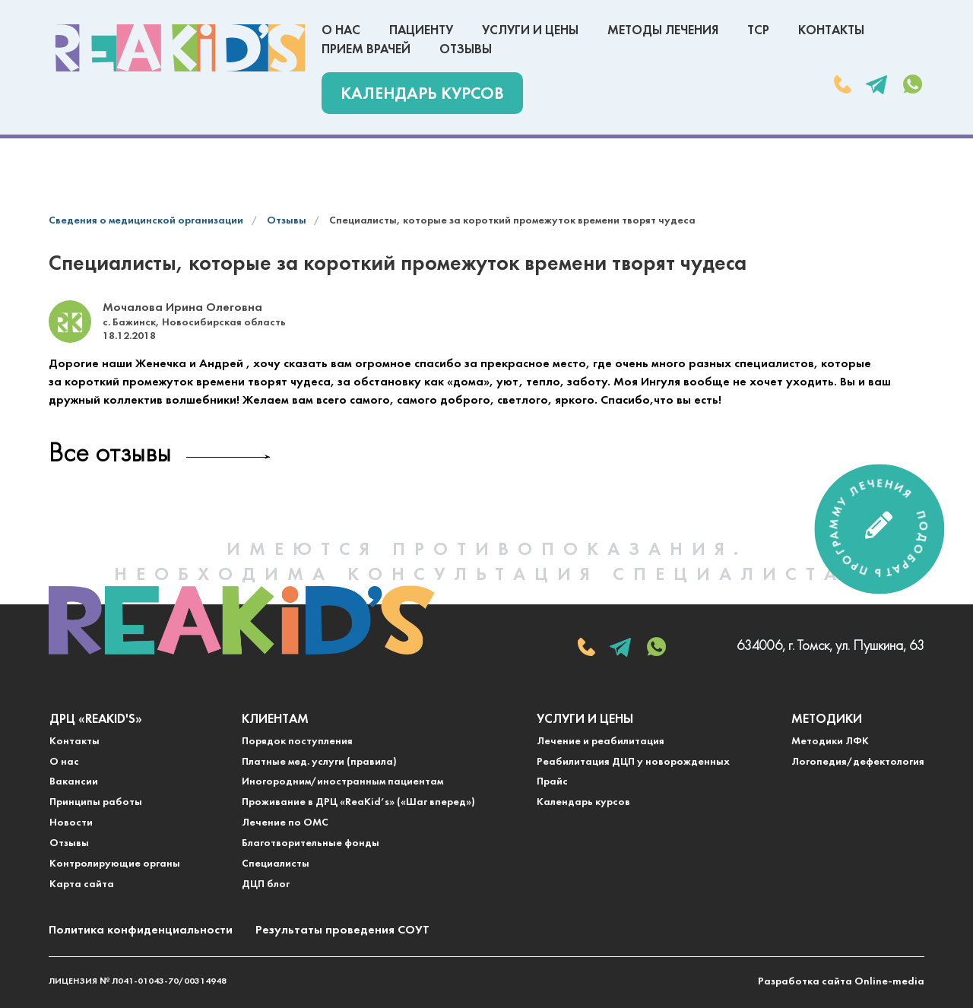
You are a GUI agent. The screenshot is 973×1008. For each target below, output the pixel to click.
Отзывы (465, 49)
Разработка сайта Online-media (841, 982)
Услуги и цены (530, 30)
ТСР (758, 30)
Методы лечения (662, 30)
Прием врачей (366, 49)
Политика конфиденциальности (141, 930)
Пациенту (421, 30)
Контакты (831, 30)
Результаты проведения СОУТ (342, 930)
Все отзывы (110, 455)
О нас (341, 30)
